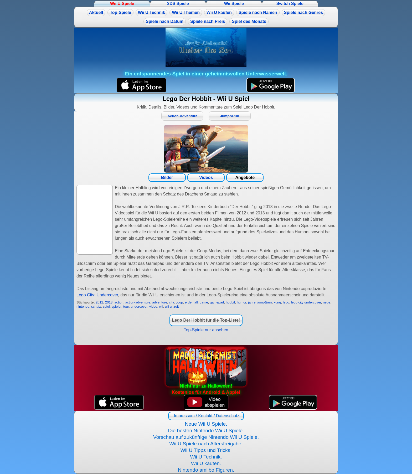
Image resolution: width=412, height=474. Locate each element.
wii (161, 306)
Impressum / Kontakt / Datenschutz (206, 416)
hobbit (230, 302)
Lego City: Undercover (97, 295)
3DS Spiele (178, 3)
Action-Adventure (182, 116)
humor (241, 302)
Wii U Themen (186, 12)
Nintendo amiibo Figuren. (206, 470)
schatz (96, 306)
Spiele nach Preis (207, 21)
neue (326, 302)
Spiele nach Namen (258, 12)
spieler (116, 306)
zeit (176, 306)
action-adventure (137, 302)
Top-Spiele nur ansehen (206, 330)
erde (188, 302)
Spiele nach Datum (164, 21)
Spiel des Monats (249, 21)
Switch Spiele (289, 3)
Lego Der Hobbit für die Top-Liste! (206, 320)
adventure (159, 302)
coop (179, 302)
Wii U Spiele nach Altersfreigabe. (206, 443)
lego (286, 302)
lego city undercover (306, 302)
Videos (206, 177)
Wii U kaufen (219, 12)
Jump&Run (229, 116)
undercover (139, 306)
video (153, 306)
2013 (108, 302)
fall (195, 302)
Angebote (245, 177)
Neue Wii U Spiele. (206, 424)
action (118, 302)
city (171, 302)
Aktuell (96, 12)
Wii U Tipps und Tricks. (205, 450)
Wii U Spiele (122, 3)
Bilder (167, 177)
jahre (251, 302)
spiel (106, 306)
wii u (168, 306)
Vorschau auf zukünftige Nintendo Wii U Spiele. (206, 437)
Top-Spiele (120, 12)
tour (126, 306)
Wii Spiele (234, 3)
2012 (99, 302)
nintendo (82, 306)
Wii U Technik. (206, 457)
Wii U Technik (151, 12)
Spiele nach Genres (303, 12)
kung (277, 302)
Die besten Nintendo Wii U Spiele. (206, 430)
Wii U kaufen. (206, 463)
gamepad (217, 302)
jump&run (265, 302)
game (204, 302)
